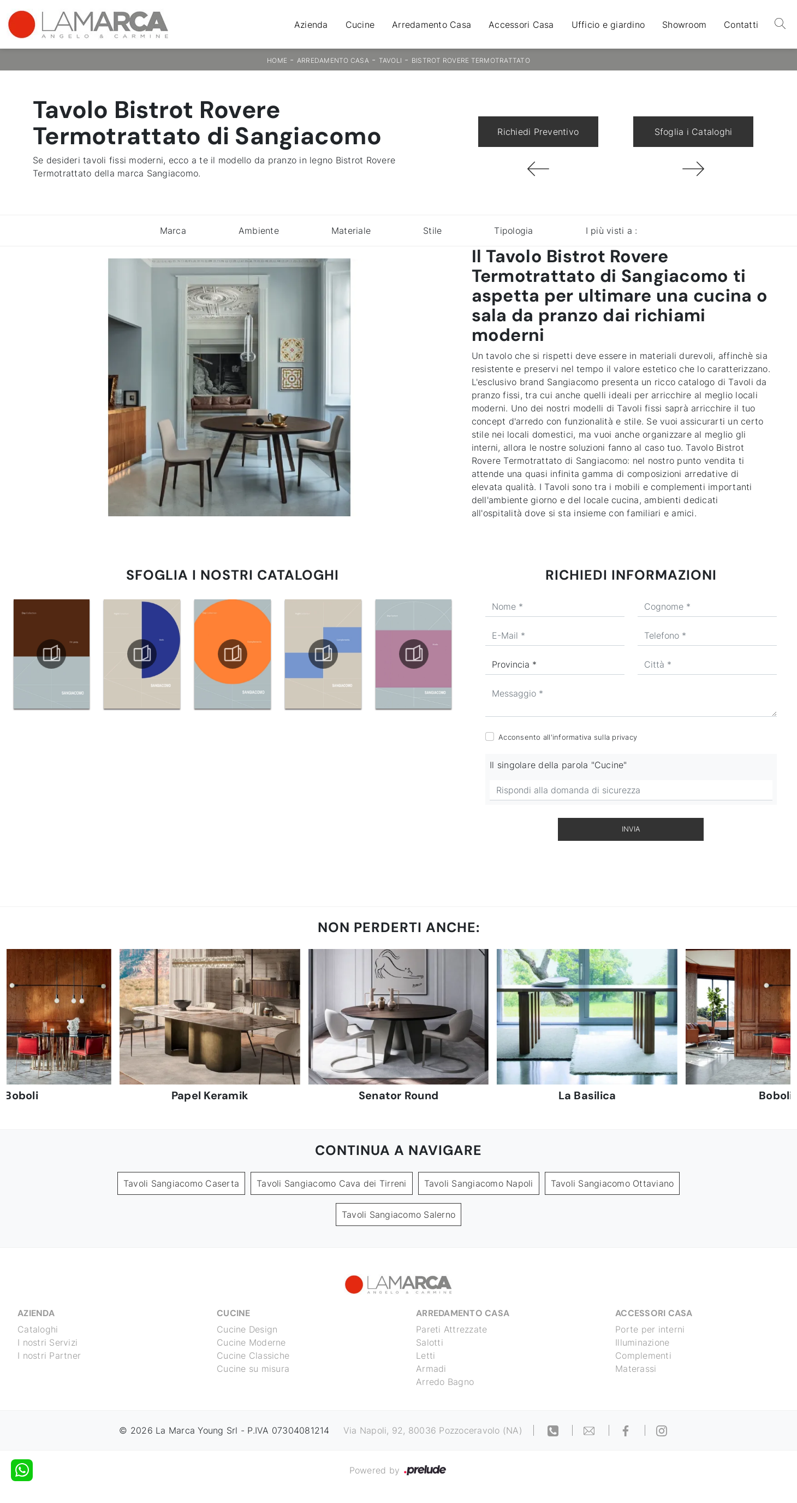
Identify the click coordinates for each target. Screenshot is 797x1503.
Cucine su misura (253, 1368)
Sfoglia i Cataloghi (694, 131)
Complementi (643, 1355)
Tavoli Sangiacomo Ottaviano (612, 1183)
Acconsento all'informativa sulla (567, 737)
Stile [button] (432, 230)
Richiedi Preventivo (538, 131)
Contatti (741, 24)
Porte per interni (650, 1329)
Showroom (684, 24)
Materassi (635, 1368)
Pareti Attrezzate (451, 1329)
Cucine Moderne (251, 1342)
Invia (631, 828)
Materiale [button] (351, 230)
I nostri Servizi (47, 1342)
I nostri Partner (49, 1355)
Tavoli (390, 60)
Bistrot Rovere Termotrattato (471, 60)
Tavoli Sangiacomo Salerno (398, 1214)
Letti (425, 1355)
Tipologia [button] (513, 230)
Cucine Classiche (253, 1355)
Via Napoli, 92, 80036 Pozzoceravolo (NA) (432, 1430)
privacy (624, 737)
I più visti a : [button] (612, 230)
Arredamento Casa (431, 24)
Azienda (311, 24)
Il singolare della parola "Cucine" (558, 764)
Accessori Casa (521, 24)
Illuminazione (642, 1342)
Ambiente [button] (259, 230)
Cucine (360, 24)
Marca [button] (173, 230)
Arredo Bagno (445, 1381)
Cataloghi (37, 1329)
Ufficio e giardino (608, 24)
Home (277, 60)
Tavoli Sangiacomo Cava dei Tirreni (332, 1183)
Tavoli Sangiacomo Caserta (181, 1183)
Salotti (429, 1342)
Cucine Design (247, 1329)
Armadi (431, 1368)
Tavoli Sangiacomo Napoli (478, 1183)
